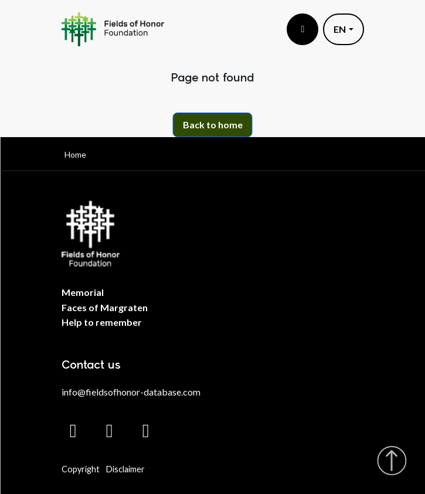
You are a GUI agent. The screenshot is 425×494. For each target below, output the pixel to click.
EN (340, 29)
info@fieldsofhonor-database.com (131, 391)
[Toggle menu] (302, 29)
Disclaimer (125, 469)
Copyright (81, 469)
